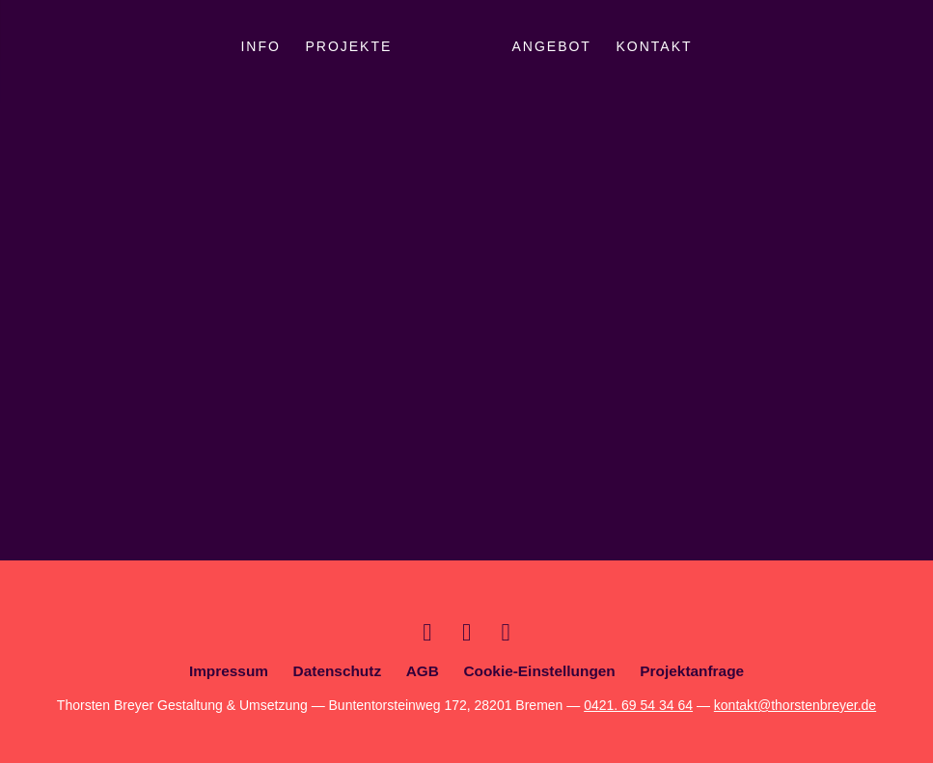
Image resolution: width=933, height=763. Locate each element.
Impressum (228, 671)
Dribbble (466, 632)
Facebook (506, 632)
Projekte (348, 46)
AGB (422, 671)
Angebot (550, 46)
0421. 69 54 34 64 (638, 705)
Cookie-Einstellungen (539, 671)
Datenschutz (337, 671)
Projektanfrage (692, 671)
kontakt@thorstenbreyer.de (795, 705)
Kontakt (655, 46)
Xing (427, 632)
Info (260, 46)
